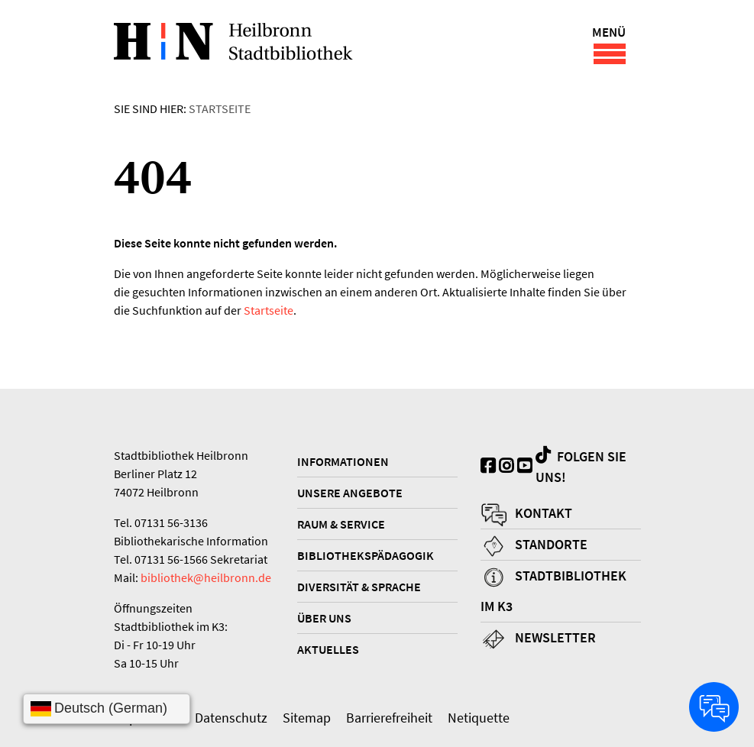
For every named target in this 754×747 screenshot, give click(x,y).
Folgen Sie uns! (581, 466)
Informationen (343, 461)
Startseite (220, 108)
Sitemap (307, 717)
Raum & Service (341, 524)
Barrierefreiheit (389, 717)
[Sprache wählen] (107, 708)
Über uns (324, 618)
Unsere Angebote (350, 492)
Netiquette (479, 717)
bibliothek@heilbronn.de (206, 577)
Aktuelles (328, 649)
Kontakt (543, 513)
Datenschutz (231, 717)
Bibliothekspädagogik (365, 555)
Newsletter (555, 637)
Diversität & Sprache (359, 586)
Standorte (551, 544)
